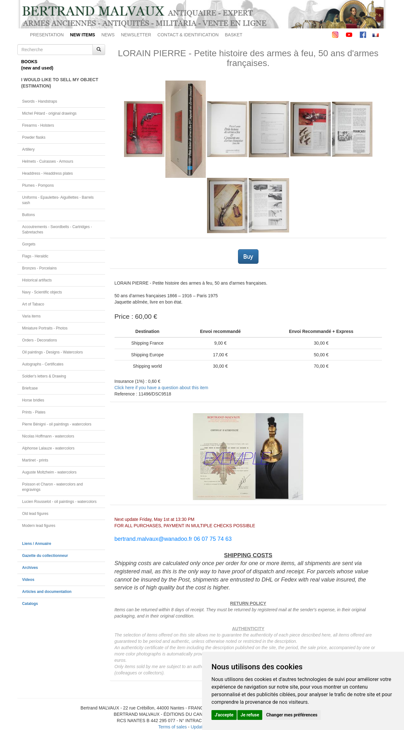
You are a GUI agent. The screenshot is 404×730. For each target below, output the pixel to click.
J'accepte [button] (224, 714)
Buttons (28, 215)
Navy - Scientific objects (42, 292)
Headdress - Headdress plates (47, 173)
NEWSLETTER (136, 34)
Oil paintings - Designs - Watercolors (52, 352)
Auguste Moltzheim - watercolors (49, 472)
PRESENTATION (47, 34)
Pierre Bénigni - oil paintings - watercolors (56, 424)
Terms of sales (172, 726)
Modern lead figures (38, 525)
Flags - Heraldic (35, 256)
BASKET (233, 34)
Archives (30, 567)
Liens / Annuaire (36, 543)
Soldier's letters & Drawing (44, 376)
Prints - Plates (33, 412)
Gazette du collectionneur (45, 555)
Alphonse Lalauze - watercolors (48, 448)
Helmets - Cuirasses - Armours (47, 161)
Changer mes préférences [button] (292, 714)
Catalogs (30, 603)
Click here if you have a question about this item (161, 387)
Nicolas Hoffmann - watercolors (48, 436)
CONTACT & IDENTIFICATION (188, 34)
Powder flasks (33, 137)
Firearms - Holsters (38, 125)
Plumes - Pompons (38, 185)
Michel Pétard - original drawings (49, 113)
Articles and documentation (47, 591)
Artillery (28, 149)
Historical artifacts (37, 280)
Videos (28, 579)
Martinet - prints (35, 460)
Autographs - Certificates (42, 364)
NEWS (108, 34)
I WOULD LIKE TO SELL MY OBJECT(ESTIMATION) (59, 82)
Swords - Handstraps (39, 101)
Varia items (31, 316)
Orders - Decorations (39, 340)
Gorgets (28, 244)
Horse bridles (33, 400)
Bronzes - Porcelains (39, 268)
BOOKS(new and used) (37, 64)
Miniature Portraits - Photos (45, 328)
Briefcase (30, 388)
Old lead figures (35, 513)
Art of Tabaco (33, 304)
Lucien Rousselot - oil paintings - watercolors (59, 501)
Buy (248, 256)
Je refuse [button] (250, 714)
